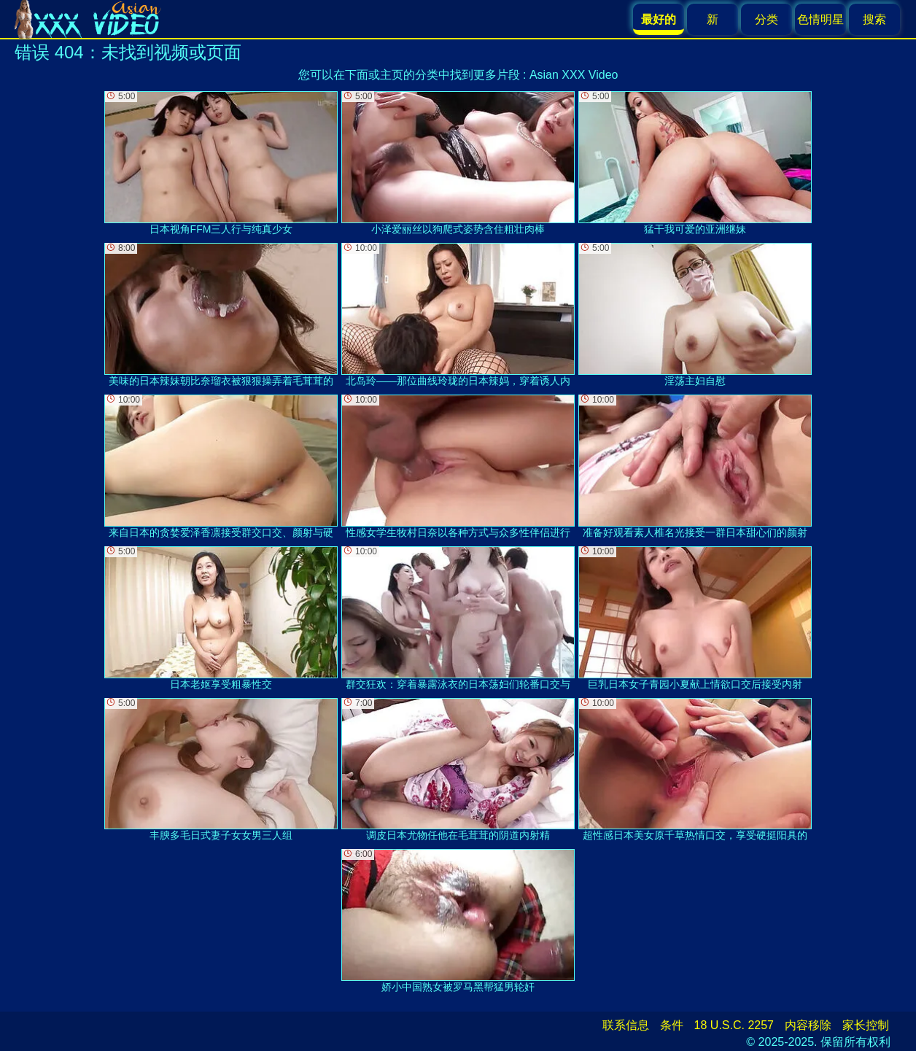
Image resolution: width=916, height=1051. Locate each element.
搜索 (874, 19)
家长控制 (865, 1025)
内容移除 (808, 1025)
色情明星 (820, 19)
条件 (671, 1025)
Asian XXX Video (573, 75)
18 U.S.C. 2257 (734, 1025)
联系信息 (625, 1025)
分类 (766, 19)
